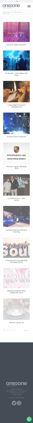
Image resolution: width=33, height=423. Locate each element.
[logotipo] (13, 6)
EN (17, 1)
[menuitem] (17, 1)
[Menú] (28, 6)
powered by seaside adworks (16, 397)
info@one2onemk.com (16, 389)
